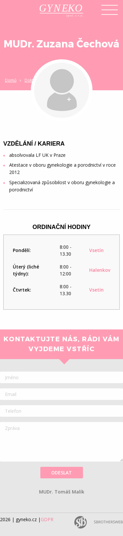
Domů (10, 80)
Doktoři (32, 80)
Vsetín (96, 250)
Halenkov (99, 270)
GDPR (47, 519)
